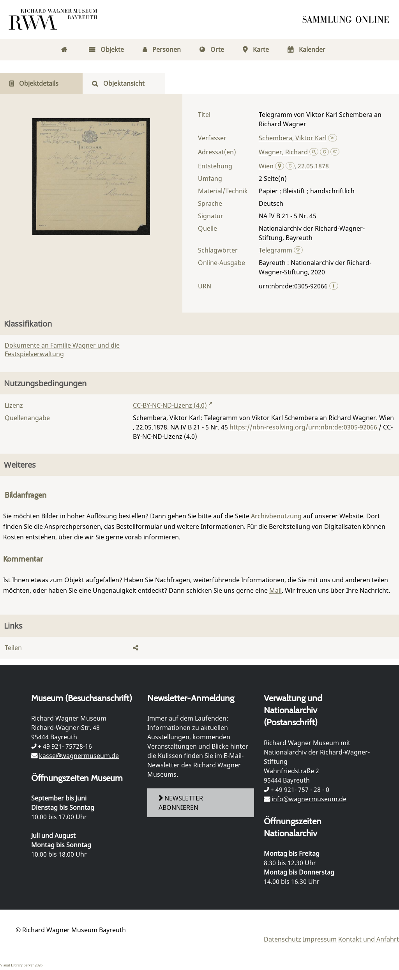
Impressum (320, 939)
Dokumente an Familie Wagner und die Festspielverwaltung (62, 349)
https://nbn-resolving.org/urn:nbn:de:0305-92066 (303, 427)
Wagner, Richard (283, 152)
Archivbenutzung (276, 516)
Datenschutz (282, 939)
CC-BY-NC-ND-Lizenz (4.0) (170, 405)
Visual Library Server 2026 (21, 965)
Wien (266, 166)
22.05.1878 (313, 166)
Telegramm (275, 250)
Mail (275, 590)
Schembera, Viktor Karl (293, 138)
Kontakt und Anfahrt (368, 939)
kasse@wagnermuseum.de (79, 755)
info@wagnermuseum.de (309, 799)
